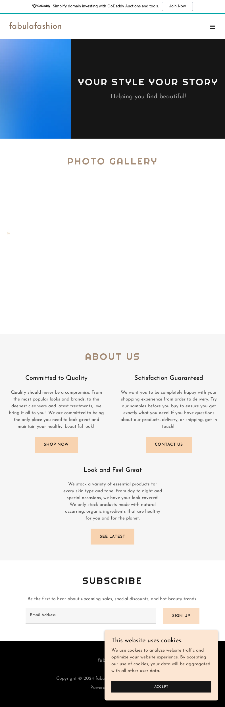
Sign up (181, 616)
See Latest (112, 537)
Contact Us (169, 445)
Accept (161, 686)
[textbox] (91, 616)
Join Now (177, 6)
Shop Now (56, 445)
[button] (212, 26)
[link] (35, 27)
